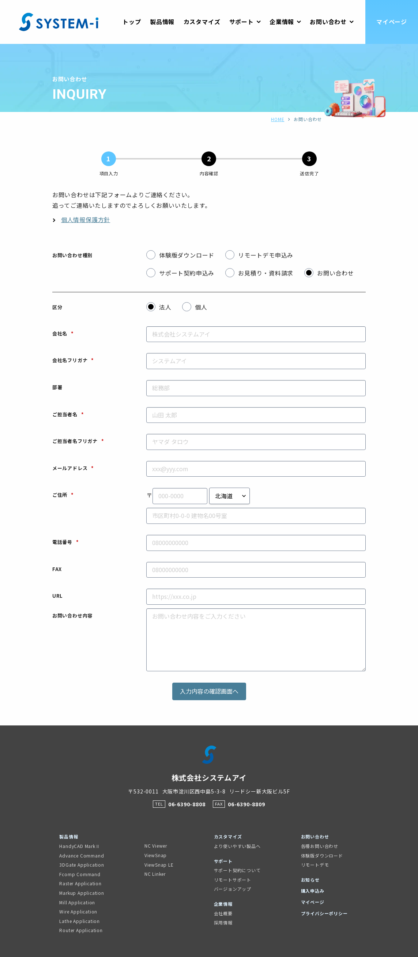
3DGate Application (81, 865)
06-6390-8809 (246, 804)
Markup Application (81, 893)
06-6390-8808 (187, 804)
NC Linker (155, 874)
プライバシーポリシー (324, 913)
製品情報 (68, 836)
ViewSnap (155, 855)
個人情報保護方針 (85, 219)
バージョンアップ (232, 889)
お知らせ (310, 880)
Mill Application (77, 902)
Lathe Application (79, 921)
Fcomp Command (79, 874)
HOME (277, 119)
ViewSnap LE (159, 865)
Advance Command (81, 855)
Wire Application (78, 911)
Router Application (80, 930)
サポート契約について (237, 870)
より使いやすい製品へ (237, 846)
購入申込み (312, 890)
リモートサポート (232, 880)
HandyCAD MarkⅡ (79, 846)
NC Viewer (155, 845)
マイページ (312, 902)
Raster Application (80, 883)
